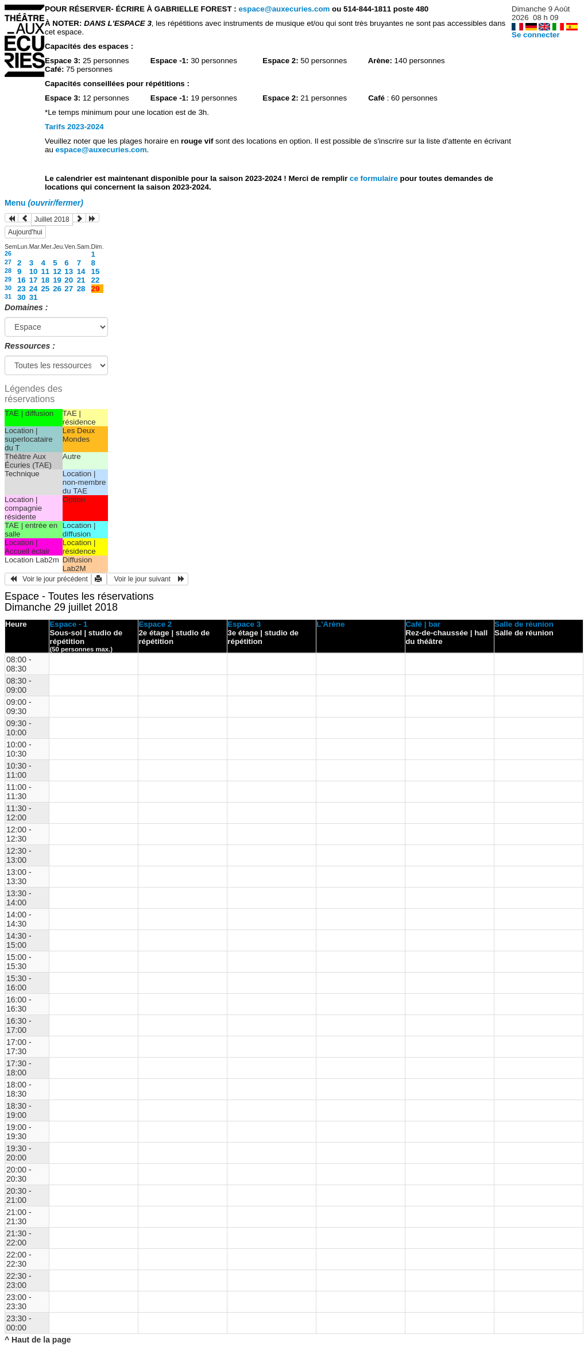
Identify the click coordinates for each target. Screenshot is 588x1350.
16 (21, 280)
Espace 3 (244, 624)
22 (95, 280)
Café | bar (422, 624)
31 (8, 296)
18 (45, 280)
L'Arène (330, 624)
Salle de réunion (524, 624)
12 (57, 271)
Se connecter (536, 34)
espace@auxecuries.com (284, 9)
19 (57, 280)
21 (81, 280)
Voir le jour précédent (48, 579)
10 (33, 271)
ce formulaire (375, 178)
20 (68, 280)
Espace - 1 (68, 624)
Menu (44, 202)
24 (33, 288)
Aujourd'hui (25, 232)
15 (95, 271)
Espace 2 (155, 624)
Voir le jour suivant (147, 579)
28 (8, 270)
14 (81, 271)
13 (68, 271)
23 (21, 288)
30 (8, 287)
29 (8, 279)
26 (8, 253)
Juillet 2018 (51, 219)
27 (8, 262)
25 (45, 288)
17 (33, 280)
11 (45, 271)
